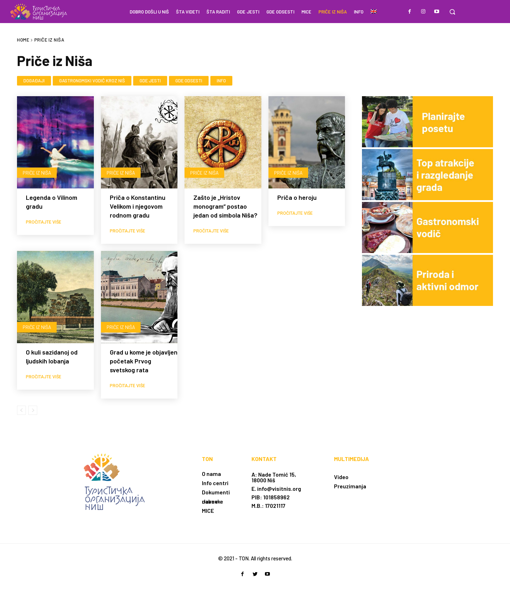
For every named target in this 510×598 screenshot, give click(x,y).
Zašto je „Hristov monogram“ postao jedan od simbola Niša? (225, 206)
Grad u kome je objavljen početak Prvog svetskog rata (143, 361)
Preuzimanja (350, 486)
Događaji (34, 81)
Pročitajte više (43, 222)
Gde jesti (150, 81)
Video (341, 476)
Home (23, 40)
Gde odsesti (189, 81)
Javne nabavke (212, 501)
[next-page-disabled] (32, 410)
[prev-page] (21, 410)
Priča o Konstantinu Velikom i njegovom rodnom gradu (137, 206)
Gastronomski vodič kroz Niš (92, 81)
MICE (208, 510)
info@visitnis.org (279, 488)
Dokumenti (216, 492)
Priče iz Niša (37, 172)
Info (221, 81)
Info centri (215, 482)
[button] (452, 11)
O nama (211, 473)
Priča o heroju (297, 197)
